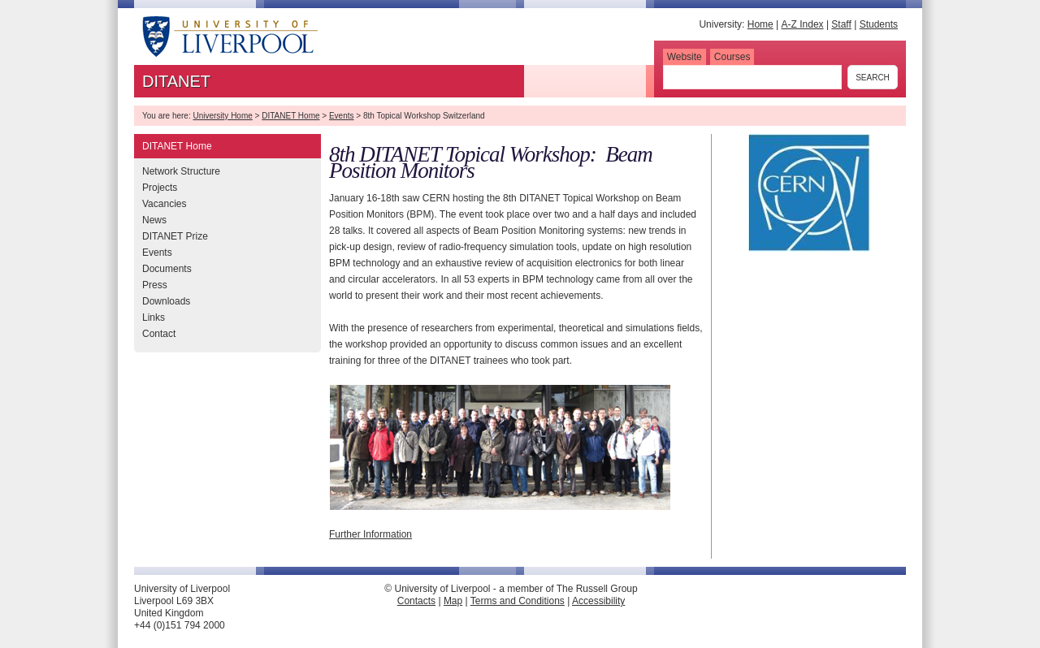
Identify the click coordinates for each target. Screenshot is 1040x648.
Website (684, 57)
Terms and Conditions (517, 601)
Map (453, 601)
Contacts (416, 601)
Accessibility (598, 601)
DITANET (176, 81)
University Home (222, 115)
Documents (167, 268)
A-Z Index (803, 24)
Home (761, 24)
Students (879, 24)
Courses (732, 57)
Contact (159, 333)
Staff (841, 24)
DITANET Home (290, 115)
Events (341, 115)
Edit (484, 613)
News (154, 220)
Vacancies (164, 204)
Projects (159, 187)
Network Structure (181, 171)
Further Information (370, 534)
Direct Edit (523, 613)
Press (154, 285)
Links (153, 317)
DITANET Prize (175, 236)
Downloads (166, 301)
